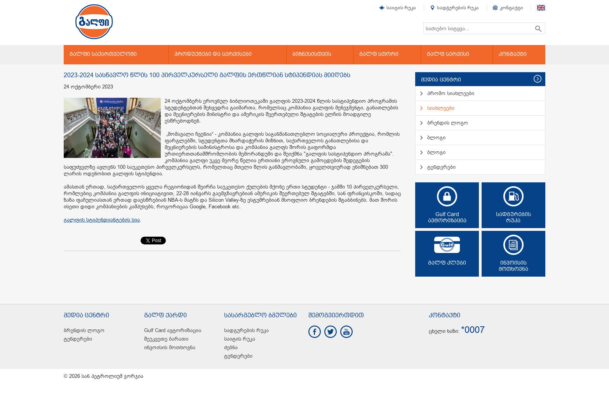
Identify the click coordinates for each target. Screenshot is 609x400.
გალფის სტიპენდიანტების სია (102, 219)
